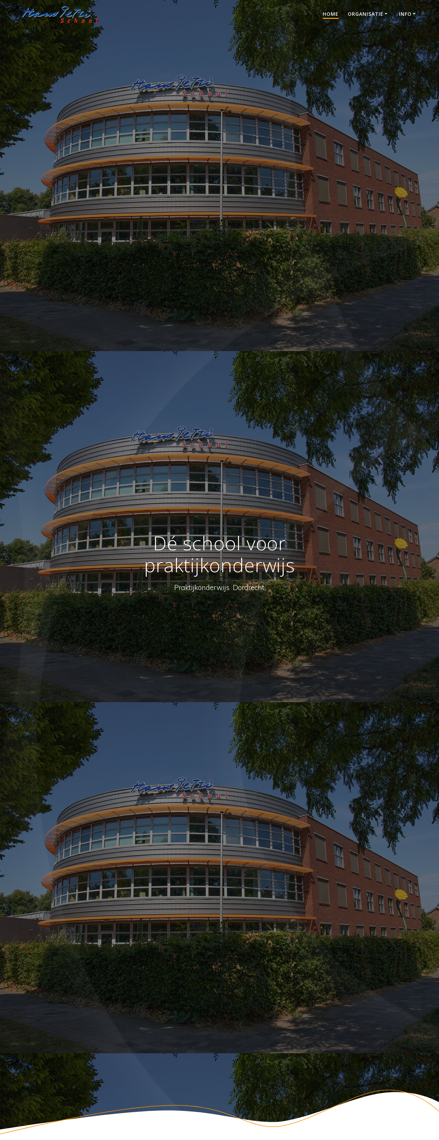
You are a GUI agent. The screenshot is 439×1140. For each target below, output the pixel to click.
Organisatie (365, 14)
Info (405, 14)
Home (331, 14)
